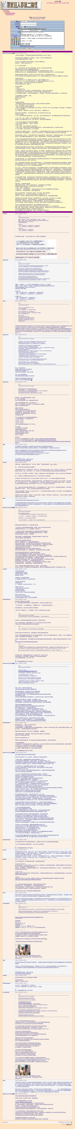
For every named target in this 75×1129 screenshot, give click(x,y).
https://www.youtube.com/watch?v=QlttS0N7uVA (25, 691)
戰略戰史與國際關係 (10, 13)
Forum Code (11, 35)
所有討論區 (6, 10)
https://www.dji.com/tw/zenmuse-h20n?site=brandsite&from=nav (29, 919)
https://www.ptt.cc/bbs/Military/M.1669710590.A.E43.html (27, 673)
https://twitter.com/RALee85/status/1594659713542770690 (28, 882)
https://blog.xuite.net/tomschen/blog (23, 463)
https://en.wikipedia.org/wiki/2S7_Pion (24, 1005)
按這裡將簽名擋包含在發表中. (25, 49)
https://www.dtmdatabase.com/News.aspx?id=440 (45, 442)
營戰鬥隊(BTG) (10, 14)
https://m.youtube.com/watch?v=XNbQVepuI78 (45, 441)
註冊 (37, 18)
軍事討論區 (7, 11)
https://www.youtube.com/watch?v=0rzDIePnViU (26, 1000)
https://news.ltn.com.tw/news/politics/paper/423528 (26, 644)
